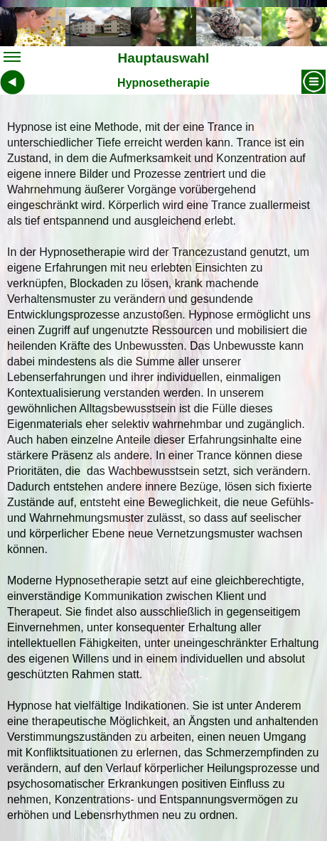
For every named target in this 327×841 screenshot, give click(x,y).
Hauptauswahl (106, 59)
